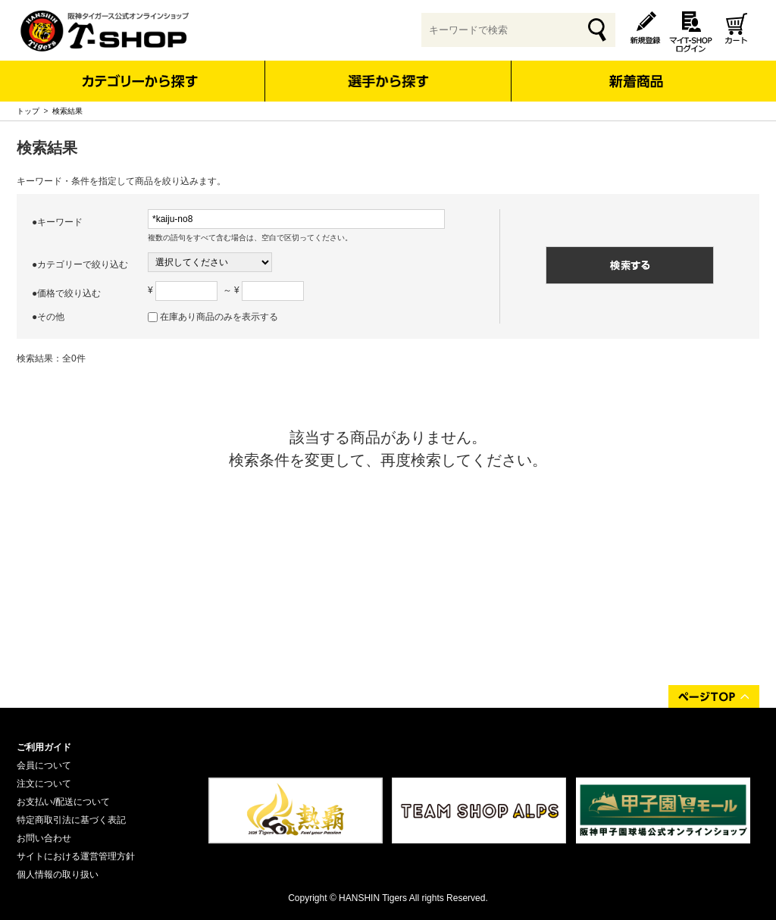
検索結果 (67, 111)
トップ (28, 111)
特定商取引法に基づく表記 (71, 820)
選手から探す (388, 81)
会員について (44, 765)
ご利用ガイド (44, 747)
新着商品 (635, 71)
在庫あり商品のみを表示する (219, 316)
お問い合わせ (44, 838)
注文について (44, 783)
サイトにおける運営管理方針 (76, 856)
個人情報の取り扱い (58, 874)
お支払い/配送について (63, 801)
